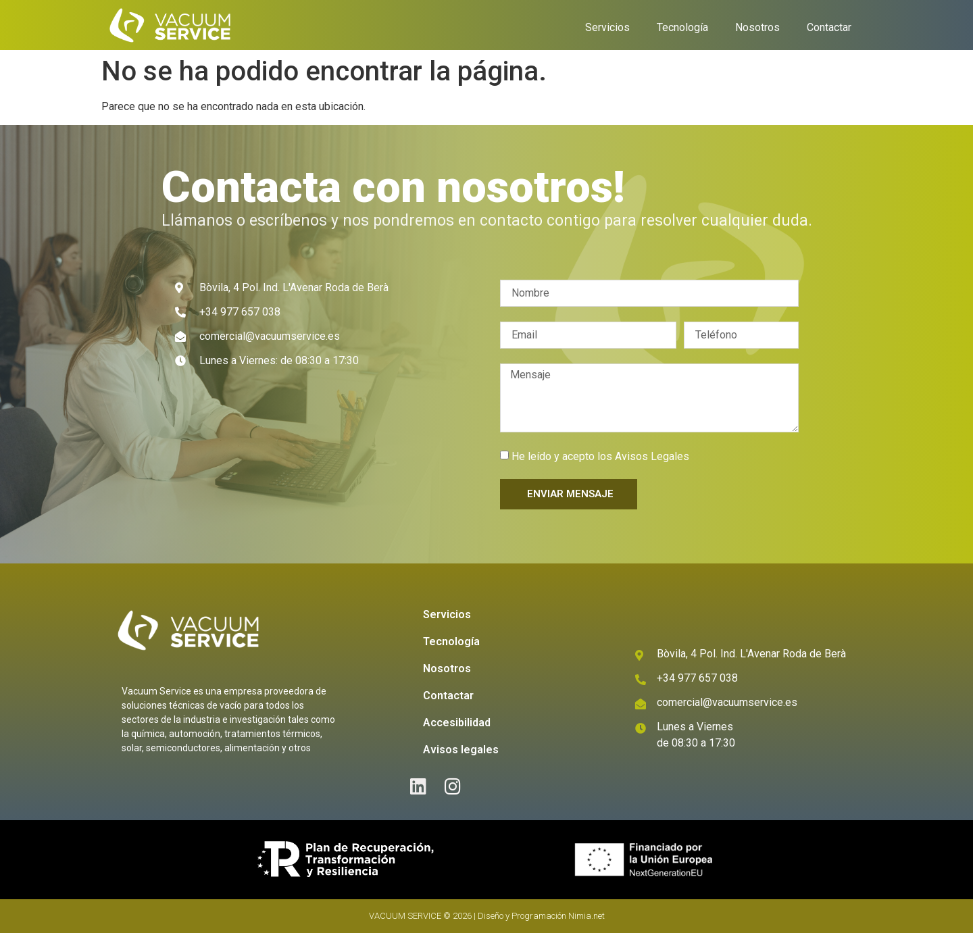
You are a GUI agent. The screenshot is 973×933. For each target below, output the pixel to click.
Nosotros (757, 27)
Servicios (607, 27)
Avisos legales (461, 749)
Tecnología (682, 27)
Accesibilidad (457, 722)
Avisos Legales (652, 456)
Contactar (829, 27)
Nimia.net (586, 916)
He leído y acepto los (600, 456)
